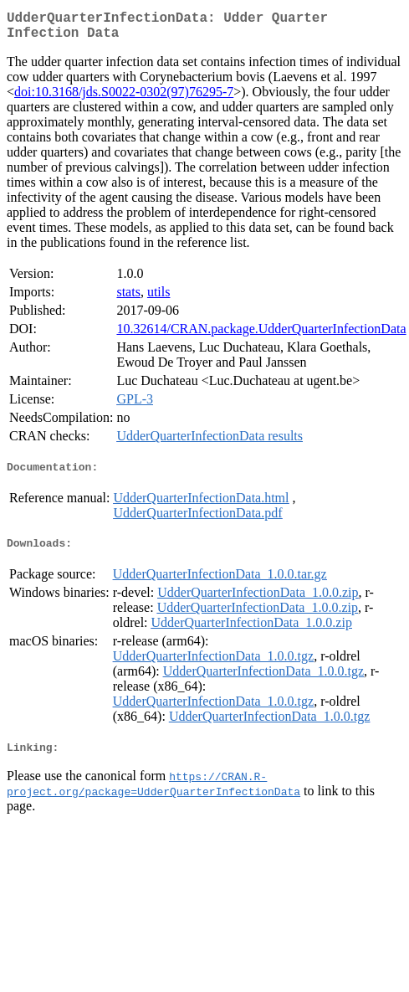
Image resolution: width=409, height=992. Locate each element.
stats (128, 298)
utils (159, 298)
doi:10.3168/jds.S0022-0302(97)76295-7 (123, 98)
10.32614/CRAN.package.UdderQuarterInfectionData (261, 335)
